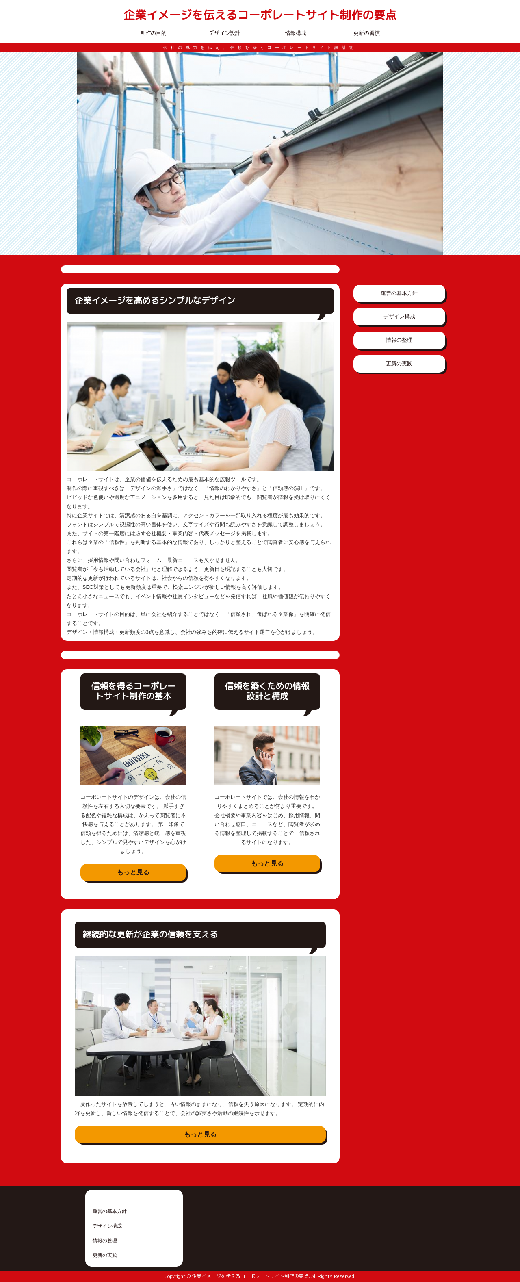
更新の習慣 (366, 33)
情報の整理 (399, 340)
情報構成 (295, 33)
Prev (87, 153)
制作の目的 (153, 33)
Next (432, 153)
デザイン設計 (224, 33)
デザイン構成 (399, 316)
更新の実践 (399, 363)
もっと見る (133, 872)
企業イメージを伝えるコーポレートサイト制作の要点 (260, 15)
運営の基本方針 (399, 293)
